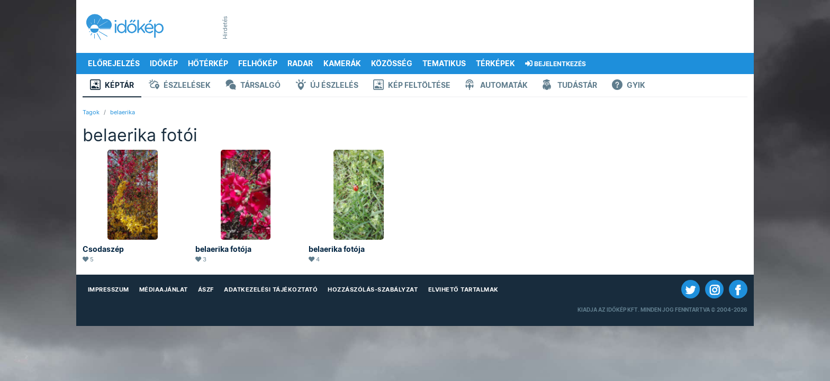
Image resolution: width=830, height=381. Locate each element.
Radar (300, 63)
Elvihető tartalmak (463, 289)
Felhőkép (257, 63)
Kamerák (342, 63)
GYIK (628, 86)
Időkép (164, 63)
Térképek (495, 63)
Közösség (391, 63)
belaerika (122, 112)
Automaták (496, 86)
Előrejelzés (114, 63)
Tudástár (570, 86)
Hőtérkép (208, 63)
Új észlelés (326, 86)
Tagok (91, 112)
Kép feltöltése (411, 86)
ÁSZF (206, 289)
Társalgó (253, 86)
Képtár (112, 86)
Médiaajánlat (163, 289)
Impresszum (108, 289)
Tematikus (444, 63)
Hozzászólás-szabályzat (373, 289)
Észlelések (180, 86)
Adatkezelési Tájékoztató (271, 289)
